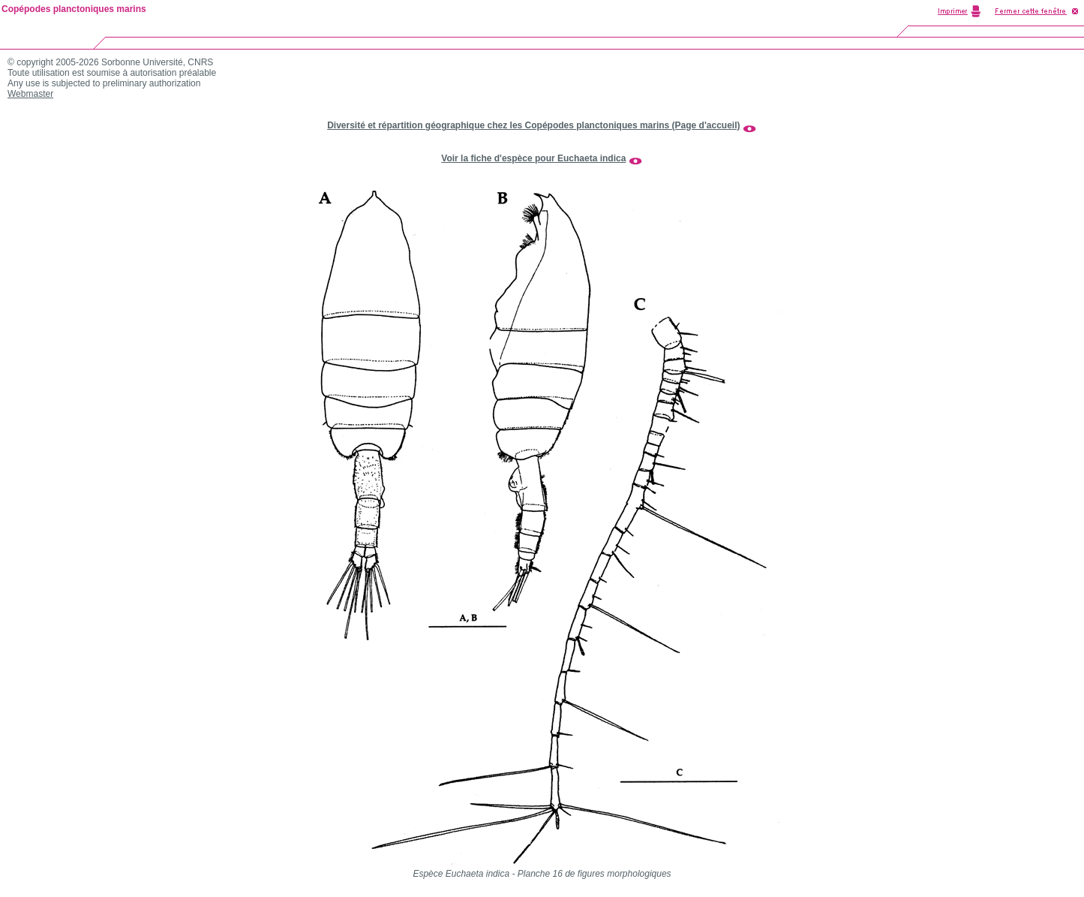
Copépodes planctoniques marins (74, 9)
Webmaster (30, 94)
